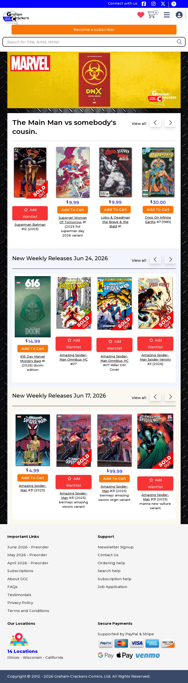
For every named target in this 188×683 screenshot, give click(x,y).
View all (139, 123)
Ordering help (111, 563)
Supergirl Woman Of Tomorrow (73, 220)
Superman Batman (30, 225)
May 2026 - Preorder (27, 555)
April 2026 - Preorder (27, 563)
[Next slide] (170, 123)
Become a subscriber (94, 29)
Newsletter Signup (116, 547)
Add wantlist (30, 213)
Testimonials (19, 594)
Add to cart (72, 209)
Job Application (112, 586)
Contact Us (108, 555)
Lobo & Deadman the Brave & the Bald (115, 221)
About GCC (17, 579)
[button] (168, 16)
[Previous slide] (155, 123)
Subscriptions (20, 570)
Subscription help (114, 579)
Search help (109, 570)
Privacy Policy (20, 602)
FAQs (12, 586)
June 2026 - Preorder (28, 547)
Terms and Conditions (28, 610)
